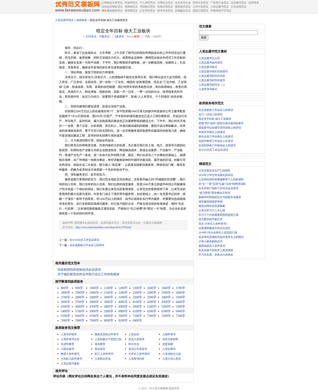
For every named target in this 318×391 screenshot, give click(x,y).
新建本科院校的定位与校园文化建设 (220, 197)
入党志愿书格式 (208, 67)
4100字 (137, 302)
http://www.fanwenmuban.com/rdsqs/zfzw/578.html (103, 227)
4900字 (123, 306)
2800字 (79, 297)
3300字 (151, 297)
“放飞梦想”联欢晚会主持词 (214, 192)
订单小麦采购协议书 (210, 241)
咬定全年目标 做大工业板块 (215, 118)
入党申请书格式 (208, 89)
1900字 (79, 292)
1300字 (137, 288)
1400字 (151, 288)
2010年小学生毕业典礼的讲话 (216, 175)
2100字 (108, 292)
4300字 (166, 302)
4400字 (180, 302)
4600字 (79, 306)
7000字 (123, 316)
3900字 (108, 302)
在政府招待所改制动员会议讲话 (79, 269)
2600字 (180, 292)
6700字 (94, 316)
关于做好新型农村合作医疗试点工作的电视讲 (88, 274)
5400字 (65, 311)
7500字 (180, 316)
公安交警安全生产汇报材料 (214, 170)
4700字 (94, 306)
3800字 (94, 302)
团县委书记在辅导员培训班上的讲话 (220, 127)
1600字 (166, 288)
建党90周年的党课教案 (212, 206)
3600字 (65, 302)
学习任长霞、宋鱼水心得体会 (216, 254)
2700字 (65, 297)
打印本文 (91, 36)
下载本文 (104, 36)
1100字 (108, 288)
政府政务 (82, 20)
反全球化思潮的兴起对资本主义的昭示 (221, 237)
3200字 (137, 297)
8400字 (137, 320)
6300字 (166, 311)
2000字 (94, 292)
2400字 (151, 292)
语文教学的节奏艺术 (210, 219)
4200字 (151, 302)
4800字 (108, 306)
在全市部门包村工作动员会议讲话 (218, 188)
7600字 (65, 320)
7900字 (94, 320)
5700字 (79, 311)
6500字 (65, 316)
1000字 (94, 288)
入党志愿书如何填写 (210, 62)
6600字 (79, 316)
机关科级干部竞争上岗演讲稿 (216, 250)
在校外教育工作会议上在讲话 (216, 141)
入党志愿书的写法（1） (212, 84)
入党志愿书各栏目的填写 (213, 71)
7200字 (151, 316)
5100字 (151, 306)
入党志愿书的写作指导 (212, 80)
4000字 (123, 302)
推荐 (136, 36)
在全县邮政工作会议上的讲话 (87, 245)
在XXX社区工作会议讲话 (84, 239)
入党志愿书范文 (64, 20)
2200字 (123, 292)
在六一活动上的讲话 (210, 114)
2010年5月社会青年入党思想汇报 (218, 232)
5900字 (108, 311)
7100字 (137, 316)
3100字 (123, 297)
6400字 (180, 311)
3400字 (166, 297)
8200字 (123, 320)
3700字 (79, 302)
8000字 (108, 320)
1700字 (180, 288)
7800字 (79, 320)
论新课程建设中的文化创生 (214, 228)
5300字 (180, 306)
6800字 (108, 316)
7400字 (166, 316)
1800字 (65, 292)
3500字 (180, 297)
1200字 (123, 288)
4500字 (65, 306)
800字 (65, 288)
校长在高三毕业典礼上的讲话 (216, 136)
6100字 (137, 311)
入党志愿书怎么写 (209, 58)
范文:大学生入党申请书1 (213, 223)
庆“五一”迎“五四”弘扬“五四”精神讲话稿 (222, 183)
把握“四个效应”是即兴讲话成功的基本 (221, 123)
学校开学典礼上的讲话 (212, 132)
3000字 (108, 297)
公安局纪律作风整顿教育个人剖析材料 (221, 179)
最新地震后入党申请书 (212, 245)
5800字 (94, 311)
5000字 (137, 306)
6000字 (123, 311)
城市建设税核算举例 (210, 201)
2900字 (94, 297)
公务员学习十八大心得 (212, 210)
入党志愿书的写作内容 (212, 75)
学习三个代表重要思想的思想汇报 (218, 214)
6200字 (151, 311)
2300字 (137, 292)
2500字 (166, 292)
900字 (79, 288)
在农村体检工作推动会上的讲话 (217, 145)
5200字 (166, 306)
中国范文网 (77, 6)
